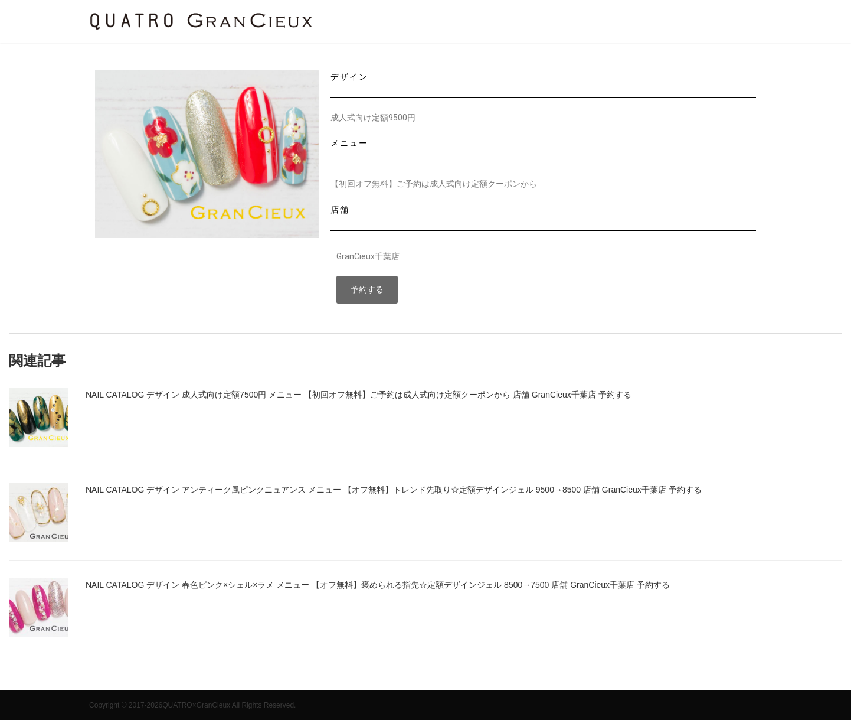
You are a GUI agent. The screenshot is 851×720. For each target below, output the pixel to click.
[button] (367, 290)
